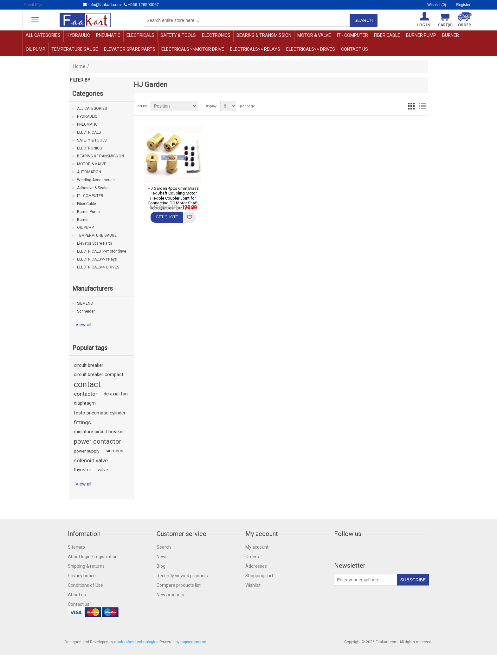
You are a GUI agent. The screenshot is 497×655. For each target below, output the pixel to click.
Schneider (86, 311)
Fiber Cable (387, 35)
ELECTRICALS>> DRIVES (310, 49)
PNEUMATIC (108, 35)
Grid (411, 106)
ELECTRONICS (216, 35)
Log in (423, 25)
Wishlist (253, 585)
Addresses (256, 566)
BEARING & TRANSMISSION (263, 35)
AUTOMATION (89, 172)
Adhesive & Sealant (94, 188)
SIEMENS (85, 303)
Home (79, 66)
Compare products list (179, 585)
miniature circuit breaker (99, 431)
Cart (445, 25)
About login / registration (93, 556)
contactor (85, 394)
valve (103, 470)
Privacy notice (82, 575)
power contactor (97, 441)
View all (83, 325)
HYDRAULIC (78, 35)
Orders (252, 556)
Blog (161, 566)
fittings (82, 422)
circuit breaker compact (98, 374)
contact (87, 384)
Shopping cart (259, 575)
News (162, 556)
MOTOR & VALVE (314, 35)
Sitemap (76, 547)
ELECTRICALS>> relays (255, 49)
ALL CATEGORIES (43, 35)
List (422, 106)
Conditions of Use (85, 585)
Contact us (354, 49)
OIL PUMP (35, 49)
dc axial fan (116, 394)
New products (170, 594)
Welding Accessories (96, 180)
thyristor (82, 470)
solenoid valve (91, 460)
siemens (114, 450)
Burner (450, 35)
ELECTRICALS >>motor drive (192, 49)
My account (256, 547)
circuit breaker (88, 365)
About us (77, 594)
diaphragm (85, 403)
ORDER (464, 25)
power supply (86, 450)
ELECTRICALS (140, 35)
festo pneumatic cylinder (100, 413)
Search (164, 547)
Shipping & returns (86, 566)
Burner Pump (421, 35)
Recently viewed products (182, 575)
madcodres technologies (136, 642)
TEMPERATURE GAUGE (74, 49)
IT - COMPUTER (352, 35)
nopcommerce (193, 642)
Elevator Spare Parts (129, 49)
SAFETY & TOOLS (178, 35)
